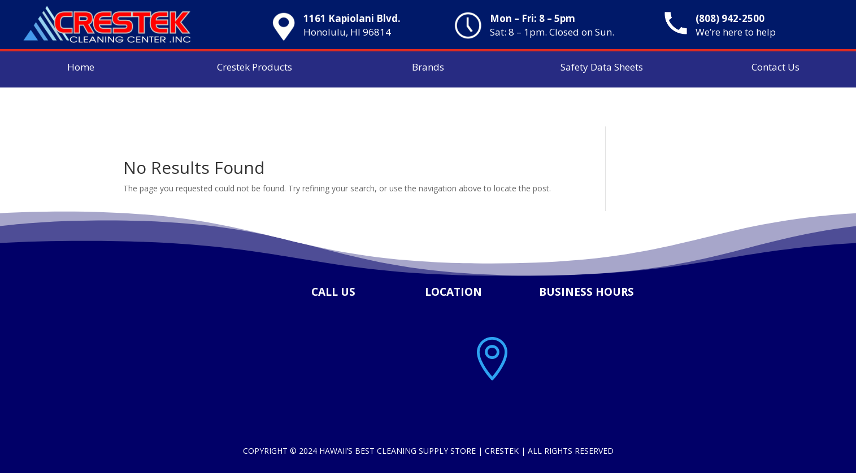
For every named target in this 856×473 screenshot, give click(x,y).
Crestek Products (254, 66)
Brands (428, 66)
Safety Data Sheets (601, 66)
